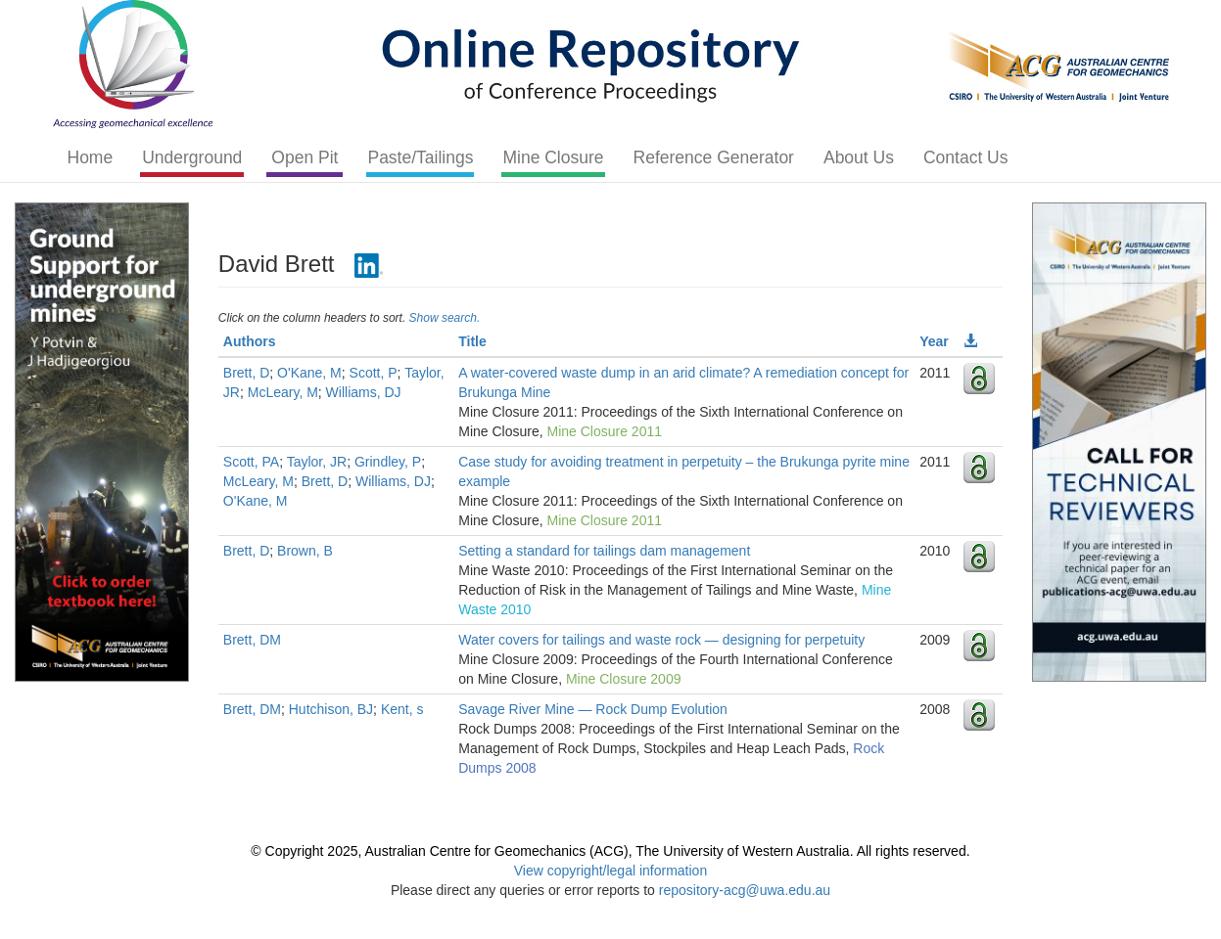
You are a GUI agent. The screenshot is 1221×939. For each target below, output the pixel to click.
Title (472, 341)
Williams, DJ (363, 392)
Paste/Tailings (420, 157)
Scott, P (374, 372)
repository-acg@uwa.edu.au (744, 890)
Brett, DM (252, 640)
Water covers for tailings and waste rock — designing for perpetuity (661, 640)
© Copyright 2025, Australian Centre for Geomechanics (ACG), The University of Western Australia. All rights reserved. (610, 851)
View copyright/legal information (610, 870)
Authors (249, 341)
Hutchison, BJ (331, 709)
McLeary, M (283, 392)
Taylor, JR (317, 462)
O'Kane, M (309, 372)
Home (91, 157)
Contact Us (966, 157)
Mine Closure (552, 157)
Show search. (445, 318)
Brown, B (305, 551)
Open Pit (304, 157)
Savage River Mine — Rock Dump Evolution (593, 709)
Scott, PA (251, 462)
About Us (858, 157)
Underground (192, 157)
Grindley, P (387, 462)
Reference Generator (714, 157)
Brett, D (246, 372)
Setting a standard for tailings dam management (604, 551)
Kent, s (402, 709)
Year (934, 341)
